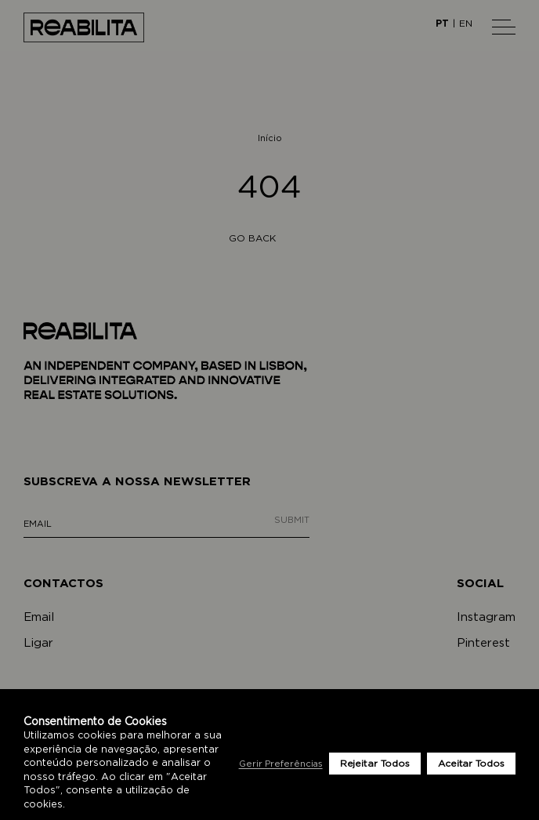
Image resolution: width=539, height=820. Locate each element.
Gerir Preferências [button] (281, 764)
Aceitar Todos (471, 763)
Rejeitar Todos (375, 763)
